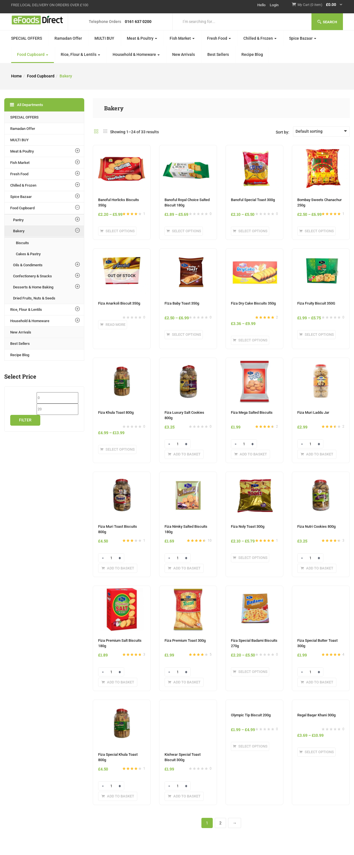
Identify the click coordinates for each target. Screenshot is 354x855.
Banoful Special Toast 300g (253, 200)
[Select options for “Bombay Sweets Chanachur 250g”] (316, 231)
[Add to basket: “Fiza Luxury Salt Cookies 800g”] (184, 454)
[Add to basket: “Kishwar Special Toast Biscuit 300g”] (184, 796)
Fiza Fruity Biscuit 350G (316, 303)
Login (274, 5)
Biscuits (22, 243)
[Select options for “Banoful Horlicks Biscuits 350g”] (117, 231)
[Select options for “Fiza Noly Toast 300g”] (250, 557)
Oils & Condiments (28, 265)
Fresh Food (219, 38)
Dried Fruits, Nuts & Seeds (34, 298)
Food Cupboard (32, 54)
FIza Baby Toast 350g (182, 303)
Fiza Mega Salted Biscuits (252, 412)
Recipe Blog (252, 54)
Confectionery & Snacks (32, 276)
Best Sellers (218, 54)
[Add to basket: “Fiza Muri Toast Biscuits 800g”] (117, 568)
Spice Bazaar (302, 38)
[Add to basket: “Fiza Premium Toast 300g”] (184, 682)
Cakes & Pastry (28, 254)
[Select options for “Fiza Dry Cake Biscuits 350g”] (250, 340)
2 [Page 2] (220, 823)
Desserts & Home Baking (33, 287)
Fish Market (182, 38)
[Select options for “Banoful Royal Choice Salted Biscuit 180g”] (184, 231)
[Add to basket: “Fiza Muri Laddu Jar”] (316, 454)
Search (327, 22)
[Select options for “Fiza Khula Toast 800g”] (117, 449)
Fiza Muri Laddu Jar (313, 412)
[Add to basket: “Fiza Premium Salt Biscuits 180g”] (117, 682)
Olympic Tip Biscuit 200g (251, 715)
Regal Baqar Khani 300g (316, 715)
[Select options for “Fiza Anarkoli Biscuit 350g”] (112, 324)
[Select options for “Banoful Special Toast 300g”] (250, 231)
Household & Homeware (136, 54)
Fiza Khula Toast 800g (116, 412)
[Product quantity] (177, 444)
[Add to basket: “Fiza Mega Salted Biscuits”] (250, 454)
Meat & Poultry (142, 38)
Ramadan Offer (68, 38)
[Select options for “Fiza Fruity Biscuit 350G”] (316, 334)
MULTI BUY (104, 38)
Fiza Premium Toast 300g (185, 640)
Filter (25, 420)
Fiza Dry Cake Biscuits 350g (253, 303)
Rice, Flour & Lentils (80, 54)
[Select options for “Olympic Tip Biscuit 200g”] (250, 746)
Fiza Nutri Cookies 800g (316, 526)
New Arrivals (183, 54)
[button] (320, 5)
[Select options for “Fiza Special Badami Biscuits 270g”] (250, 671)
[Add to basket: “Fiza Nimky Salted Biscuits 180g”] (184, 568)
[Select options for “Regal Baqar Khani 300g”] (316, 752)
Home (16, 76)
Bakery (18, 231)
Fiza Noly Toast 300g (247, 526)
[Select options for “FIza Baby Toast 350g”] (184, 334)
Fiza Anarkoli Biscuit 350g (119, 303)
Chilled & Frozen (260, 38)
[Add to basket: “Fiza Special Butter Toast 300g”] (316, 682)
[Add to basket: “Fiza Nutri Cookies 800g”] (316, 568)
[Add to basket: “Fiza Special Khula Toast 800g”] (117, 796)
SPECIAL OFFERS (26, 38)
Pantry (18, 220)
